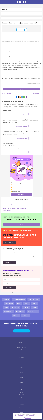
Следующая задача (37, 93)
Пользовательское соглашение (30, 415)
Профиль (22, 359)
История (26, 303)
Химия (6, 307)
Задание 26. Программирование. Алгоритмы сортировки (14, 208)
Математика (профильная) (19, 299)
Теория (21, 392)
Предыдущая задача (6, 93)
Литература (25, 307)
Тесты (21, 397)
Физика (18, 303)
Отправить (9, 287)
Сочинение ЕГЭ (21, 409)
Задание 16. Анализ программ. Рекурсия (10, 202)
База (22, 362)
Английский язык (15, 307)
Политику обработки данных (19, 415)
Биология (34, 303)
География (35, 307)
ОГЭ (21, 389)
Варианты (21, 399)
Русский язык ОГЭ (8, 311)
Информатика (21, 384)
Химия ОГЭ (15, 315)
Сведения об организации (21, 347)
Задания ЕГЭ (21, 394)
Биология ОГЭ (25, 315)
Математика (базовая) (34, 299)
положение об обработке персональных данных (29, 292)
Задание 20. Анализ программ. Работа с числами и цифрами (15, 204)
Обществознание (9, 303)
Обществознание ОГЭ (33, 311)
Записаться (8, 242)
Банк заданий (21, 404)
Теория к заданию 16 (6, 210)
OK (27, 417)
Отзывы (21, 412)
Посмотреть (21, 30)
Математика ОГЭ (20, 311)
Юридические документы (21, 344)
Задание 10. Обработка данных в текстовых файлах (13, 206)
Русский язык (6, 299)
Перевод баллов (21, 407)
